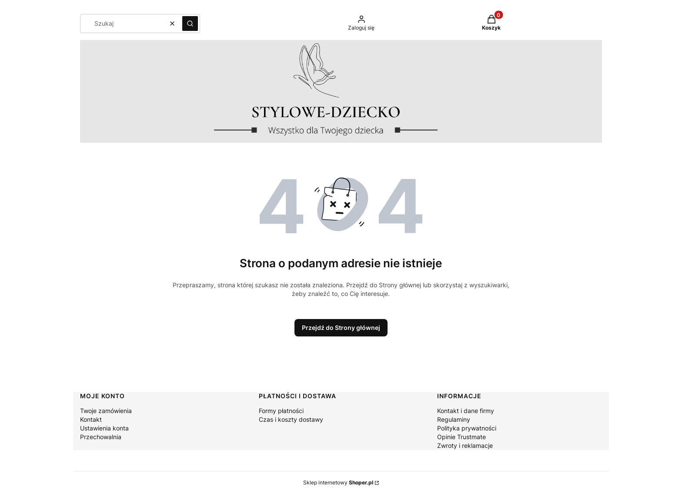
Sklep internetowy (338, 482)
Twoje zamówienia (106, 410)
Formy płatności (281, 410)
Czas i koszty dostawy (291, 419)
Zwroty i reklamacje (465, 445)
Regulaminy (453, 419)
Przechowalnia (100, 436)
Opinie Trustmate (461, 436)
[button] (190, 23)
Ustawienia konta (104, 428)
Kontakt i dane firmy (465, 410)
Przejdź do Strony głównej (341, 327)
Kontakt (91, 419)
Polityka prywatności (466, 428)
